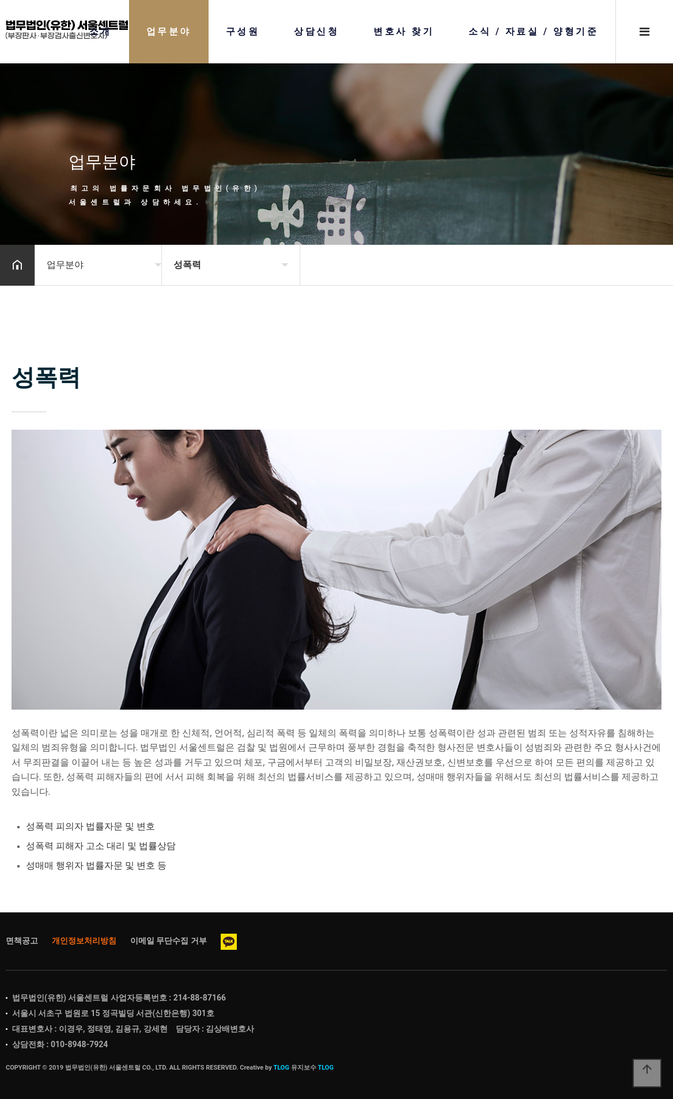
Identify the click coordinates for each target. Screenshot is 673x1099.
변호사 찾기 (403, 31)
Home (67, 29)
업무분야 (168, 31)
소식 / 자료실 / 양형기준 (533, 31)
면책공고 (22, 940)
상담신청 (316, 31)
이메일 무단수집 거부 (168, 940)
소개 (100, 31)
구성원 (243, 31)
